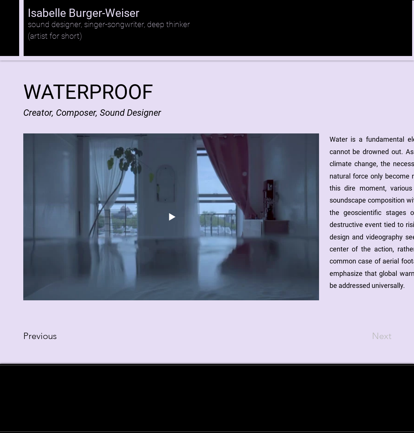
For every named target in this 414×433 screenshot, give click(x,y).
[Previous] (50, 336)
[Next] (366, 336)
